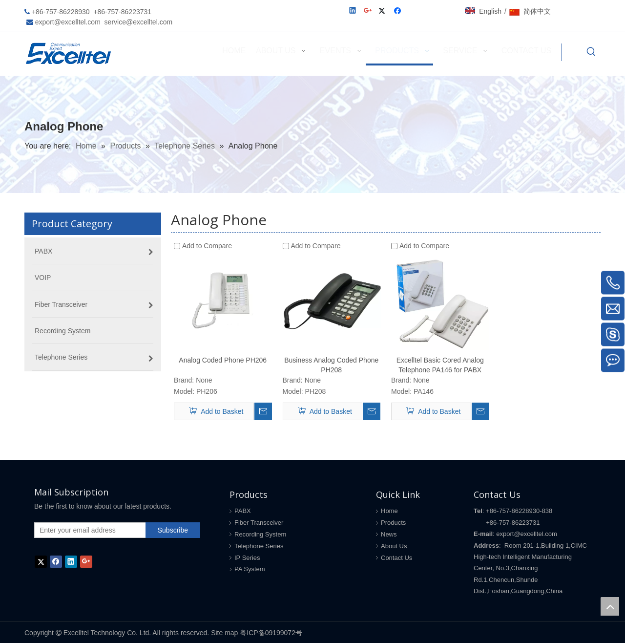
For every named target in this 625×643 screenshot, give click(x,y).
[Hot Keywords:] (591, 52)
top (610, 606)
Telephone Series (258, 546)
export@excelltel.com (68, 22)
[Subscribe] (173, 530)
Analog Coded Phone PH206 (223, 360)
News (389, 534)
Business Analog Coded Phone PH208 (331, 365)
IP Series (247, 557)
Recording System (260, 534)
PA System (249, 569)
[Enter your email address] (88, 530)
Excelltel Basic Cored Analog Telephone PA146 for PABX (440, 365)
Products (393, 522)
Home (389, 510)
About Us (394, 546)
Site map (224, 633)
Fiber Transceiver (258, 522)
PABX (242, 510)
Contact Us (396, 557)
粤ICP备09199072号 (271, 633)
